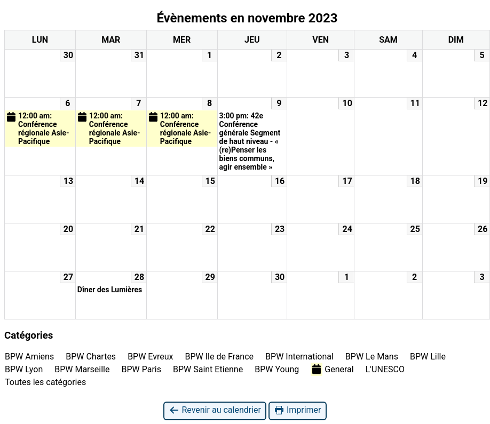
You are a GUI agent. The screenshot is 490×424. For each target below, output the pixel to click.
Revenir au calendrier (214, 410)
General (332, 369)
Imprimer (297, 410)
